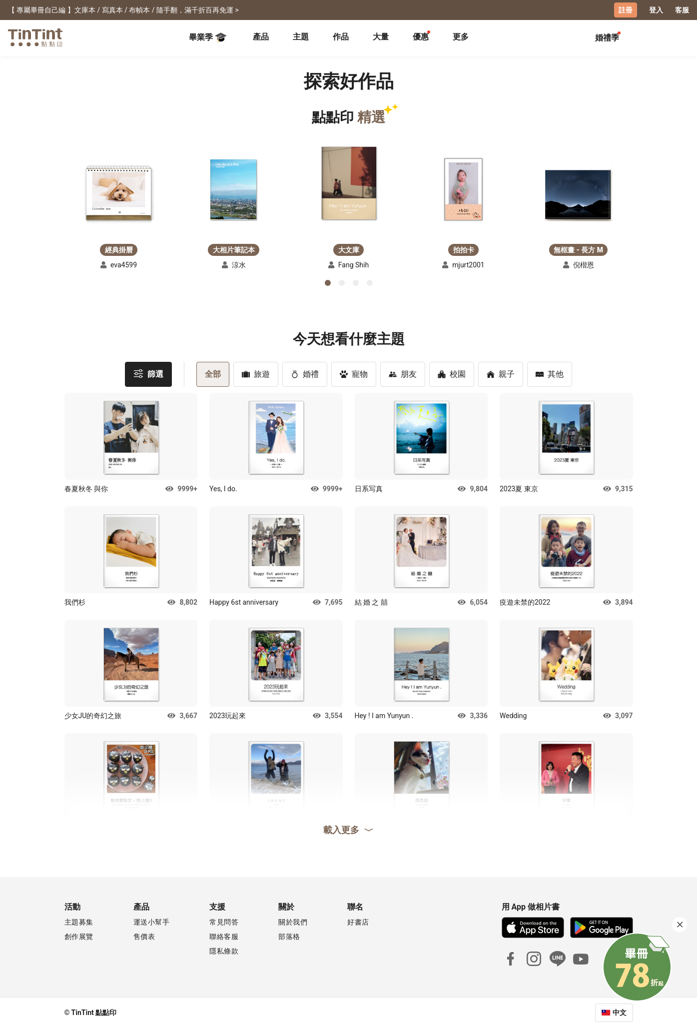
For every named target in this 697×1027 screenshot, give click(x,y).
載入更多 (348, 828)
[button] (118, 190)
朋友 (403, 373)
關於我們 (292, 921)
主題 (301, 36)
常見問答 (223, 921)
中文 (620, 1012)
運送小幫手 (151, 921)
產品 (261, 36)
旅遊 (256, 373)
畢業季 (208, 37)
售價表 (144, 936)
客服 (682, 10)
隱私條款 (223, 950)
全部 (213, 373)
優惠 (421, 36)
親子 (501, 373)
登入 (656, 10)
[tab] (261, 37)
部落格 (289, 936)
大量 (381, 36)
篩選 (148, 372)
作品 (341, 36)
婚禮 (305, 373)
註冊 (626, 10)
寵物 (354, 373)
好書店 (358, 921)
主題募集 (78, 921)
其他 (550, 373)
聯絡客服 (223, 936)
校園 (452, 373)
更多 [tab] (461, 36)
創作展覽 (78, 936)
